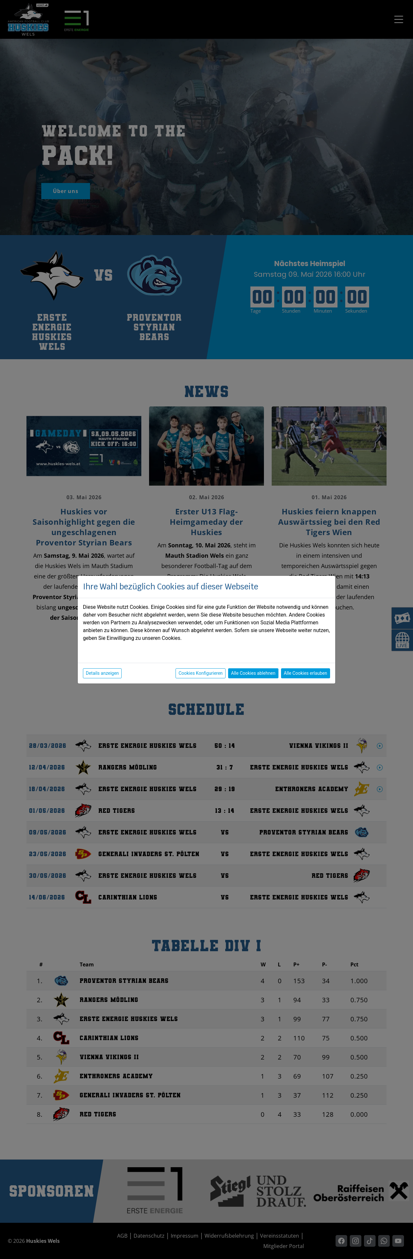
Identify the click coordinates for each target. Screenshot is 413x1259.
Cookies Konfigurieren (200, 673)
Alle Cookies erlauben (305, 673)
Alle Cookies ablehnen (253, 673)
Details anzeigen (102, 673)
